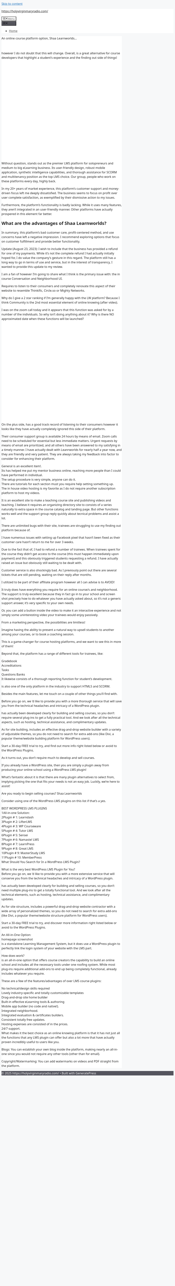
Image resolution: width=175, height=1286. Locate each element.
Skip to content (12, 4)
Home (13, 31)
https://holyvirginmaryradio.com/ (24, 11)
